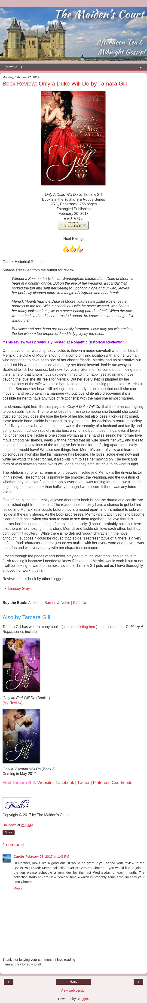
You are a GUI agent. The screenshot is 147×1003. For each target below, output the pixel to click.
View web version (73, 990)
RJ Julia (79, 603)
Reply (18, 888)
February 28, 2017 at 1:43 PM (47, 856)
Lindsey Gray (19, 588)
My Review (12, 703)
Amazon (35, 603)
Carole (19, 856)
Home (73, 981)
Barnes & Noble (57, 603)
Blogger (82, 999)
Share (8, 832)
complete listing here (79, 627)
